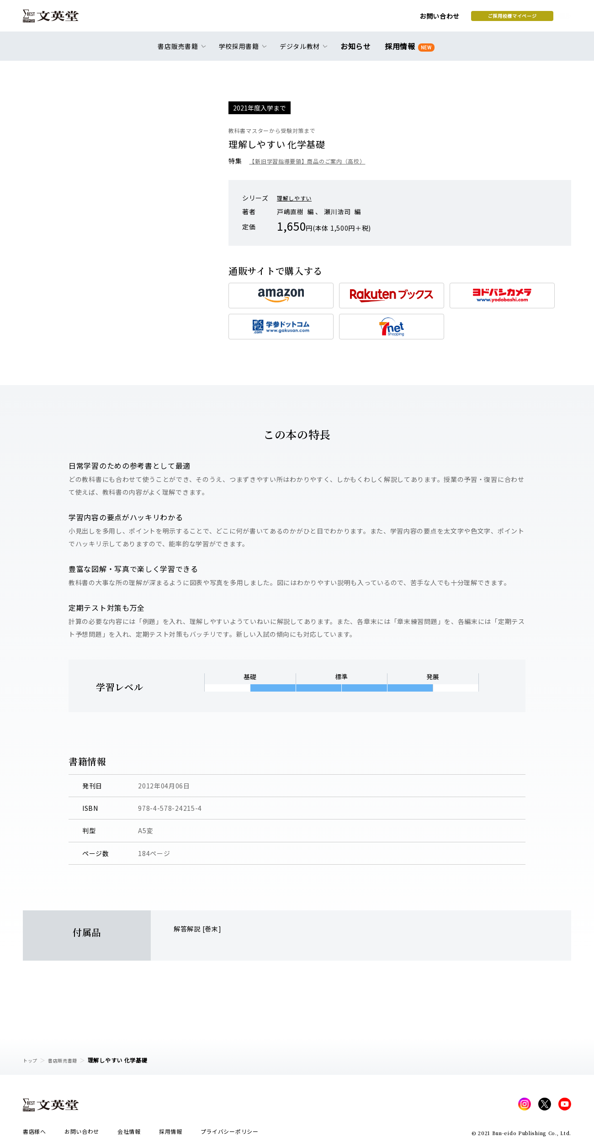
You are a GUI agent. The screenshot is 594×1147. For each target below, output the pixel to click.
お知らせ (357, 51)
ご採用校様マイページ (438, 18)
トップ (31, 1060)
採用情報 (408, 51)
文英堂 (59, 19)
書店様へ (34, 1134)
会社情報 (129, 1134)
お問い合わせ (366, 19)
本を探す (530, 18)
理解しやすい (297, 197)
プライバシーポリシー (230, 1134)
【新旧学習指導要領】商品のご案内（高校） (316, 160)
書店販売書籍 (68, 1060)
